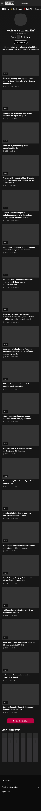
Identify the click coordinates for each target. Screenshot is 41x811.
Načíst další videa (20, 721)
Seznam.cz (24, 3)
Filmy (6, 9)
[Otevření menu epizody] (36, 78)
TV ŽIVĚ (29, 9)
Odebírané (17, 9)
